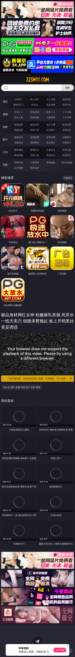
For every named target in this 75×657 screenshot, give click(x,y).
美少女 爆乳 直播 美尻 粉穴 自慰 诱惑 (21, 387)
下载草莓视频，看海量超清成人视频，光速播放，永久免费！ (39, 378)
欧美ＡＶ (50, 111)
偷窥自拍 (18, 137)
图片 (5, 139)
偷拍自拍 (34, 124)
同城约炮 (18, 162)
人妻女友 (50, 149)
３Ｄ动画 (66, 111)
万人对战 (50, 99)
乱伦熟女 (50, 129)
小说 (5, 152)
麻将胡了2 (19, 104)
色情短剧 (34, 167)
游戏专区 (66, 99)
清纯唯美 (34, 142)
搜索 (67, 87)
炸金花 (34, 104)
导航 (5, 164)
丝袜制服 (34, 117)
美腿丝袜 (18, 142)
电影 (5, 127)
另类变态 (66, 129)
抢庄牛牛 (66, 104)
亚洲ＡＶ (18, 111)
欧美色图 (50, 137)
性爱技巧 (66, 155)
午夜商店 (34, 162)
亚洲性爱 (18, 124)
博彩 (5, 101)
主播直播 (50, 117)
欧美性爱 (66, 124)
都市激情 (18, 149)
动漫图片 (66, 137)
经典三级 (34, 129)
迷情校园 (18, 155)
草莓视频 (50, 162)
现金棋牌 (50, 104)
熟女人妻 (18, 117)
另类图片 (66, 142)
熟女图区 (50, 142)
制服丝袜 (18, 129)
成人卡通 (50, 124)
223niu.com (37, 80)
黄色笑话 (50, 155)
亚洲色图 (34, 137)
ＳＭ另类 (66, 117)
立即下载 (59, 649)
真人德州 (34, 99)
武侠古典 (66, 149)
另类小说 (34, 155)
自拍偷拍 (34, 111)
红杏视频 (18, 167)
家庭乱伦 (34, 149)
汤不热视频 (66, 162)
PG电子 (18, 99)
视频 (5, 114)
